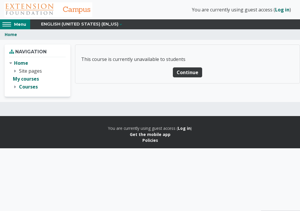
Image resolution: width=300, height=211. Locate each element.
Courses (28, 87)
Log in (282, 9)
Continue (187, 72)
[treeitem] (37, 75)
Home (11, 34)
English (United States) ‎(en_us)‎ (79, 24)
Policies (150, 140)
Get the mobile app (150, 134)
